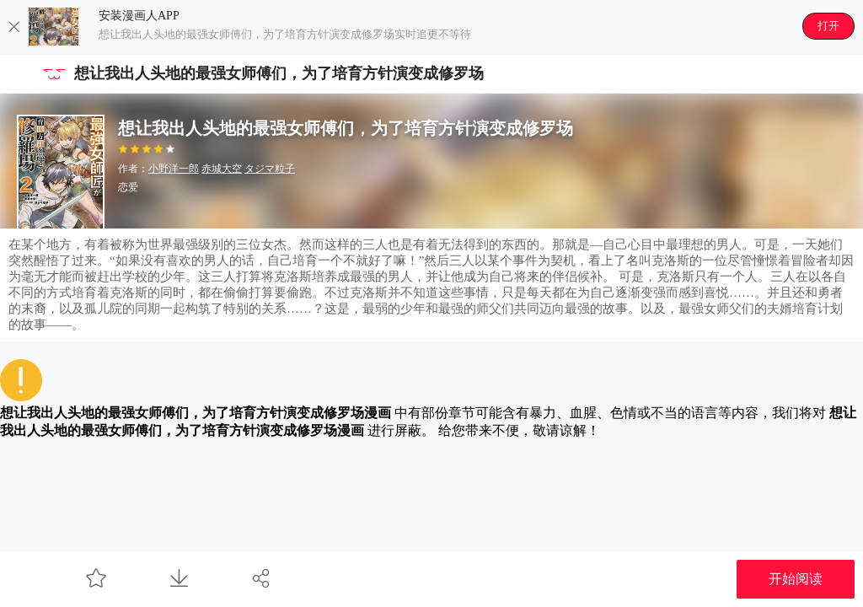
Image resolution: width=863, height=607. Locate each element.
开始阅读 (796, 579)
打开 (828, 25)
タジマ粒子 (269, 169)
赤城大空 (221, 169)
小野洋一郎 (173, 169)
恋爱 (128, 187)
